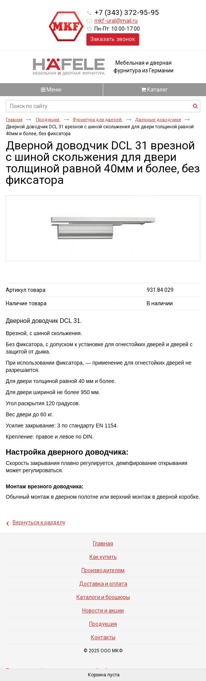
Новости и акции (103, 610)
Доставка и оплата (103, 584)
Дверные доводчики (158, 119)
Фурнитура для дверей (98, 119)
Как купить (103, 557)
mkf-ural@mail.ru (116, 20)
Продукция (48, 119)
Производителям (103, 570)
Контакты (103, 637)
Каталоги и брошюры (103, 597)
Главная (14, 119)
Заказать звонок (112, 39)
